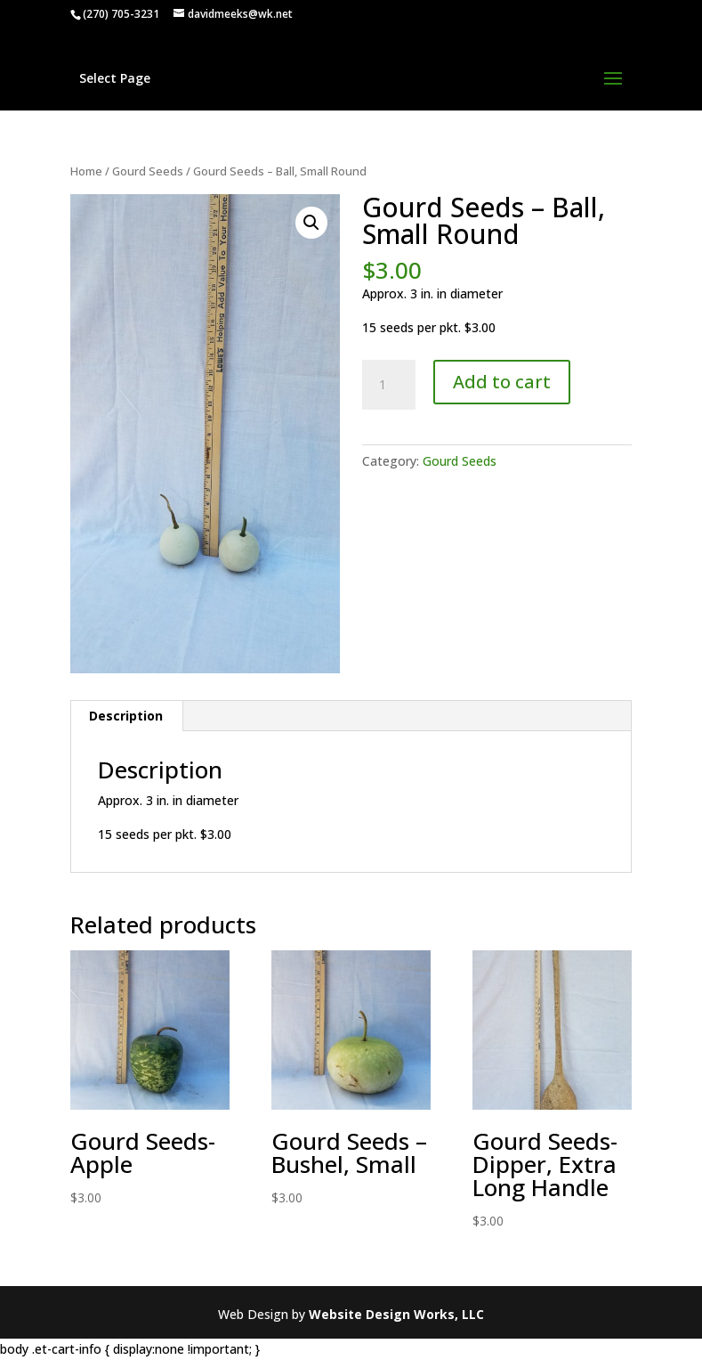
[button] (311, 223)
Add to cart (502, 382)
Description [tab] (126, 715)
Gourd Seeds (147, 171)
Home (86, 171)
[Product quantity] (389, 385)
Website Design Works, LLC (396, 1314)
